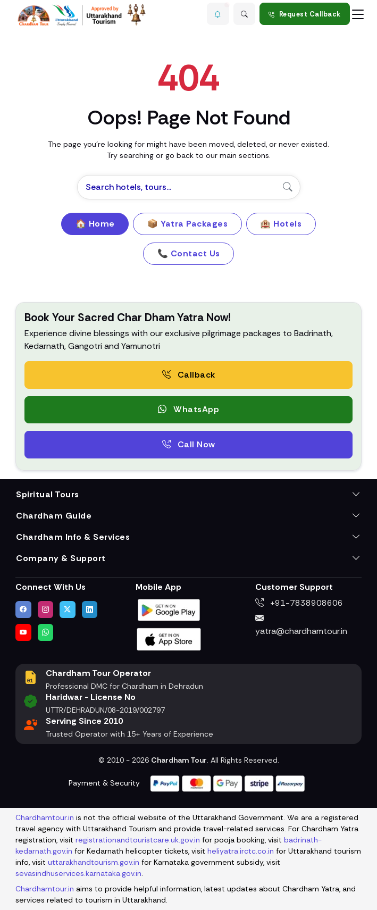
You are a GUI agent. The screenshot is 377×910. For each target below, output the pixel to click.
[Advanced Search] (244, 14)
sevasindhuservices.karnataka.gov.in (78, 873)
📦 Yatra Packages (187, 223)
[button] (218, 14)
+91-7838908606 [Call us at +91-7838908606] (299, 602)
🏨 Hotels (280, 223)
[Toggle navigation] (358, 14)
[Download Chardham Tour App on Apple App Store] (169, 638)
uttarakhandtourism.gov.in (93, 862)
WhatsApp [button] (188, 409)
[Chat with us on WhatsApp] (46, 632)
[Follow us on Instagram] (46, 609)
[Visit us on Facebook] (23, 609)
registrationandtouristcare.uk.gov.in (138, 840)
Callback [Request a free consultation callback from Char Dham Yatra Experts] (188, 374)
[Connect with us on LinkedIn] (90, 609)
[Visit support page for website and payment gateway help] (227, 782)
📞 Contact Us (188, 253)
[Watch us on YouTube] (23, 632)
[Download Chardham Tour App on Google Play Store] (169, 609)
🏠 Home (95, 223)
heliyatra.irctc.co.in (240, 851)
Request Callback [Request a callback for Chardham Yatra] (305, 14)
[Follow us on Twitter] (68, 609)
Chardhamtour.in (44, 817)
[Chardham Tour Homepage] (81, 15)
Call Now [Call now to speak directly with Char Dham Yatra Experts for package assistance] (188, 444)
